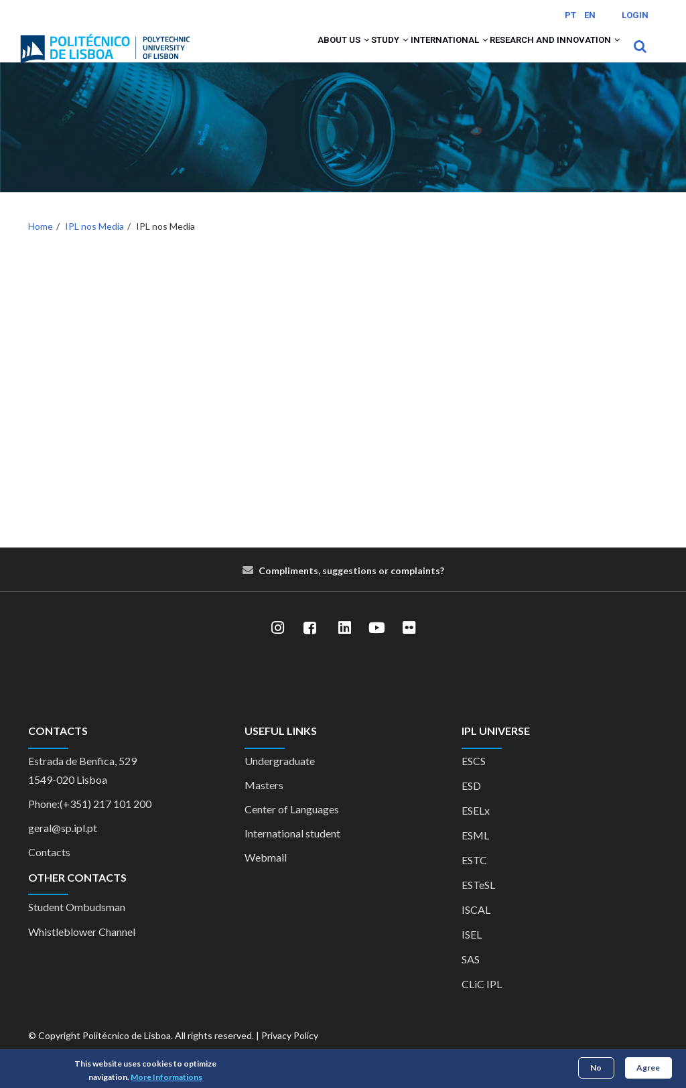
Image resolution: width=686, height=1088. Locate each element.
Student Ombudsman (76, 924)
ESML (475, 852)
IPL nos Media (94, 243)
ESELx (476, 827)
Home (40, 243)
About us (285, 55)
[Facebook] (309, 646)
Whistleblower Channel (81, 949)
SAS (471, 976)
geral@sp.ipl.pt (62, 845)
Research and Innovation (545, 55)
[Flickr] (409, 646)
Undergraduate (280, 778)
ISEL (472, 951)
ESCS (474, 778)
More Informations (166, 1077)
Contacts (49, 869)
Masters (264, 802)
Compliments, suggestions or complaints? (351, 588)
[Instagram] (277, 646)
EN (590, 15)
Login (635, 15)
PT (570, 15)
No (596, 1068)
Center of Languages (292, 826)
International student (292, 850)
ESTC (474, 877)
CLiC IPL (482, 1001)
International (422, 55)
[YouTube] (376, 646)
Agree (648, 1068)
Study (346, 55)
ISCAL (476, 927)
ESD (471, 803)
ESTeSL (478, 902)
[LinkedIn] (344, 646)
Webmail (266, 874)
